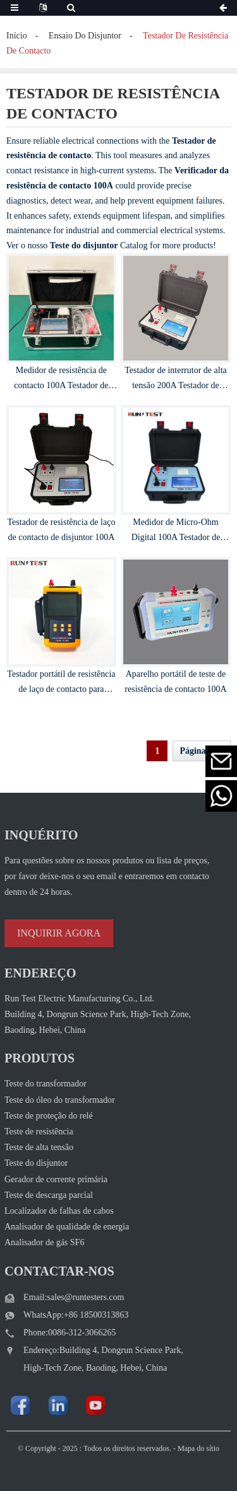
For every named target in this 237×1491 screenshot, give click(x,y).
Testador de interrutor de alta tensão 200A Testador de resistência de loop (176, 385)
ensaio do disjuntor (85, 35)
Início (16, 35)
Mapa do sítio (198, 1461)
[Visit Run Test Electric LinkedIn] (34, 1405)
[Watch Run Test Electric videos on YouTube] (72, 1405)
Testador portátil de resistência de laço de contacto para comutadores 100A (61, 689)
